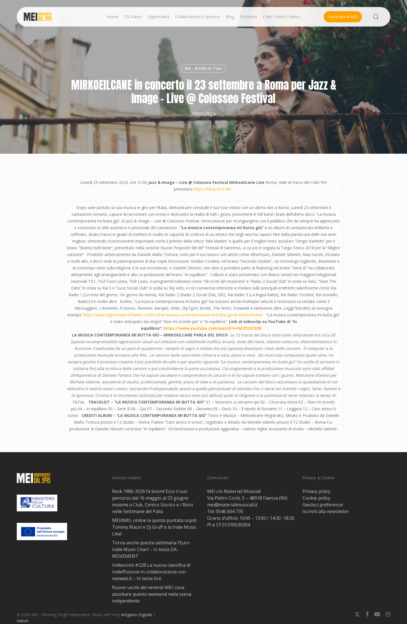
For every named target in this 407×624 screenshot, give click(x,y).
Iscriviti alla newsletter (325, 511)
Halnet (23, 620)
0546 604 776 (229, 511)
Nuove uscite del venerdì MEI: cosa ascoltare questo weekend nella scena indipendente (151, 594)
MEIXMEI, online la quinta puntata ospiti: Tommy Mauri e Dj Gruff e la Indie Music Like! (154, 527)
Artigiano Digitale (136, 614)
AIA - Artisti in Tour (203, 68)
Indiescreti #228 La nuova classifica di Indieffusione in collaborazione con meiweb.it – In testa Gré (151, 572)
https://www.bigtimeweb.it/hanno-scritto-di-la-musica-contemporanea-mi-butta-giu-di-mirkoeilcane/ (173, 314)
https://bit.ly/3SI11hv (212, 189)
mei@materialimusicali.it (232, 505)
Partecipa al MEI (343, 16)
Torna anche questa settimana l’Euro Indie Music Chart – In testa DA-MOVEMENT (151, 549)
